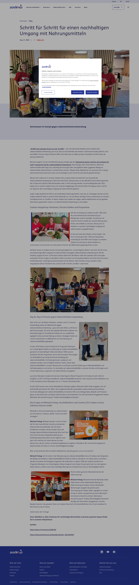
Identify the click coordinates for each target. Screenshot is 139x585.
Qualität (42, 570)
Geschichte (13, 573)
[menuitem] (16, 6)
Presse (114, 1)
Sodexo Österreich (15, 567)
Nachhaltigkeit (44, 573)
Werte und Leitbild (45, 567)
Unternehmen (74, 570)
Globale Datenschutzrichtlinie (39, 582)
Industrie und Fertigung (76, 573)
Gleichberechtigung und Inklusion (49, 575)
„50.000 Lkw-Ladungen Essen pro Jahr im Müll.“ (47, 149)
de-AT (127, 1)
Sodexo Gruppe (14, 570)
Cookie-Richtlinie (53, 582)
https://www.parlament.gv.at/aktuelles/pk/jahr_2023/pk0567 (52, 535)
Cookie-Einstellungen (65, 582)
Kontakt (118, 7)
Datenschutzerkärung (24, 582)
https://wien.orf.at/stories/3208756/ (43, 530)
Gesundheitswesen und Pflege (78, 567)
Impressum (76, 582)
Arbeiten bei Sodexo (105, 567)
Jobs (100, 573)
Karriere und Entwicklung (106, 570)
